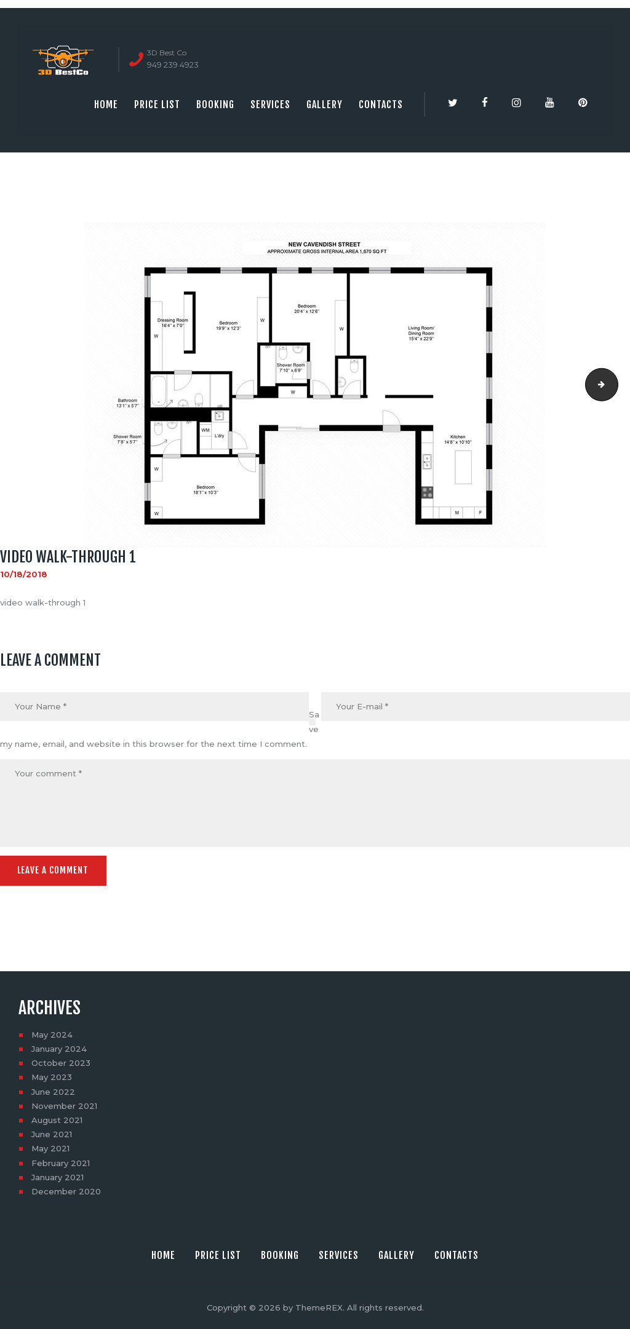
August (56, 1119)
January (59, 1047)
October (60, 1062)
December (66, 1190)
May (52, 1033)
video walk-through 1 (614, 385)
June (53, 1090)
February (60, 1161)
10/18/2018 (23, 574)
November (64, 1104)
